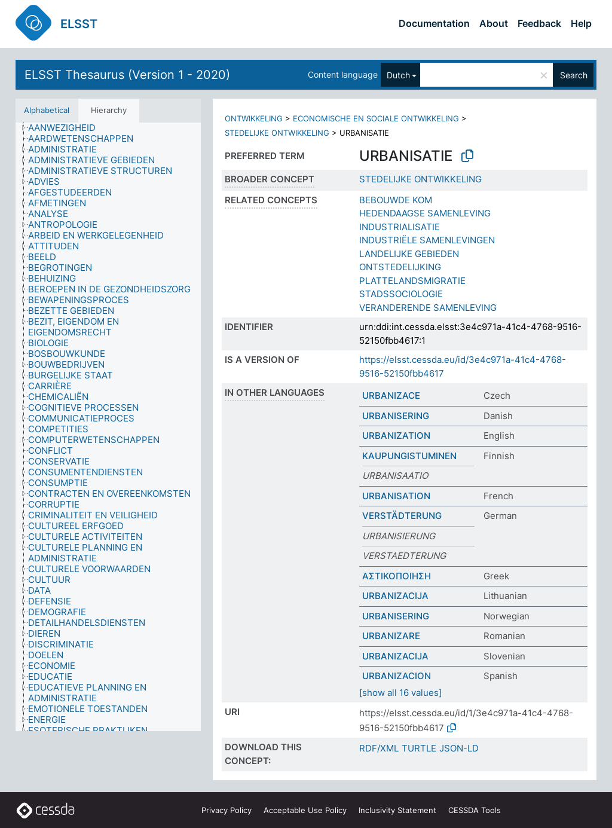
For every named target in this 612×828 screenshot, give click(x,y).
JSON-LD (459, 748)
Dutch (398, 75)
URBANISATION (396, 496)
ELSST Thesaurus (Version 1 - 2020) (127, 75)
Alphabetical (46, 110)
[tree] (108, 427)
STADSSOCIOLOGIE (401, 294)
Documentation (434, 23)
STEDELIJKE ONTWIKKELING (277, 133)
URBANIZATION (396, 435)
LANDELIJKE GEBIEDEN (409, 253)
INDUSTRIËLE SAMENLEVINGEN (427, 240)
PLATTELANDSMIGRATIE (412, 280)
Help (581, 23)
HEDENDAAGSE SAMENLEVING (425, 213)
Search (573, 75)
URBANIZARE (391, 635)
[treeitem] (66, 128)
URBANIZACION (396, 676)
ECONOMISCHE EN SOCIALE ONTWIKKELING (376, 118)
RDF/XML (379, 748)
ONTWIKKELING (254, 118)
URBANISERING (395, 415)
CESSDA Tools (474, 810)
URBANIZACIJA (395, 595)
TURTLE (419, 748)
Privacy (226, 810)
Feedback (539, 23)
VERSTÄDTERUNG (402, 515)
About (493, 23)
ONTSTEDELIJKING (400, 267)
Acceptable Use (305, 810)
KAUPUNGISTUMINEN (409, 456)
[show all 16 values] (400, 692)
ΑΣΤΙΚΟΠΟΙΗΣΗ (396, 576)
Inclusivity (397, 810)
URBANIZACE (391, 395)
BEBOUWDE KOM (395, 200)
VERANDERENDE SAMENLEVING (428, 307)
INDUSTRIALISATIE (399, 227)
